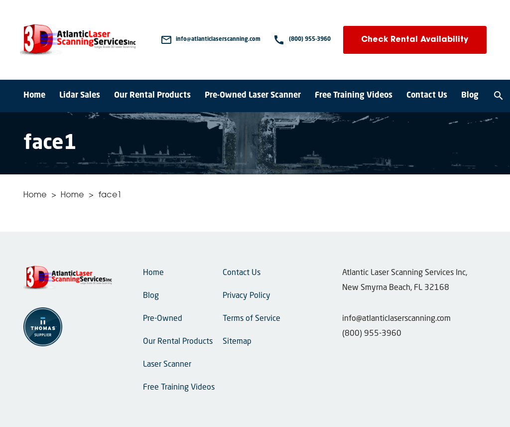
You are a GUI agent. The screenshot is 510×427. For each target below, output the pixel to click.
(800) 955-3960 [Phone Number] (371, 334)
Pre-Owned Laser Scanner (253, 96)
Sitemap (237, 342)
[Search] (499, 96)
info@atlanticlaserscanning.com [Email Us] (396, 319)
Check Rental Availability (414, 40)
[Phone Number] (301, 40)
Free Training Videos (353, 96)
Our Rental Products (152, 96)
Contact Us (426, 96)
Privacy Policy (246, 296)
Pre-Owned (162, 319)
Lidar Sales (79, 96)
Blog (470, 96)
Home (34, 96)
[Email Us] (210, 40)
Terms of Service (251, 319)
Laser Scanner (167, 365)
